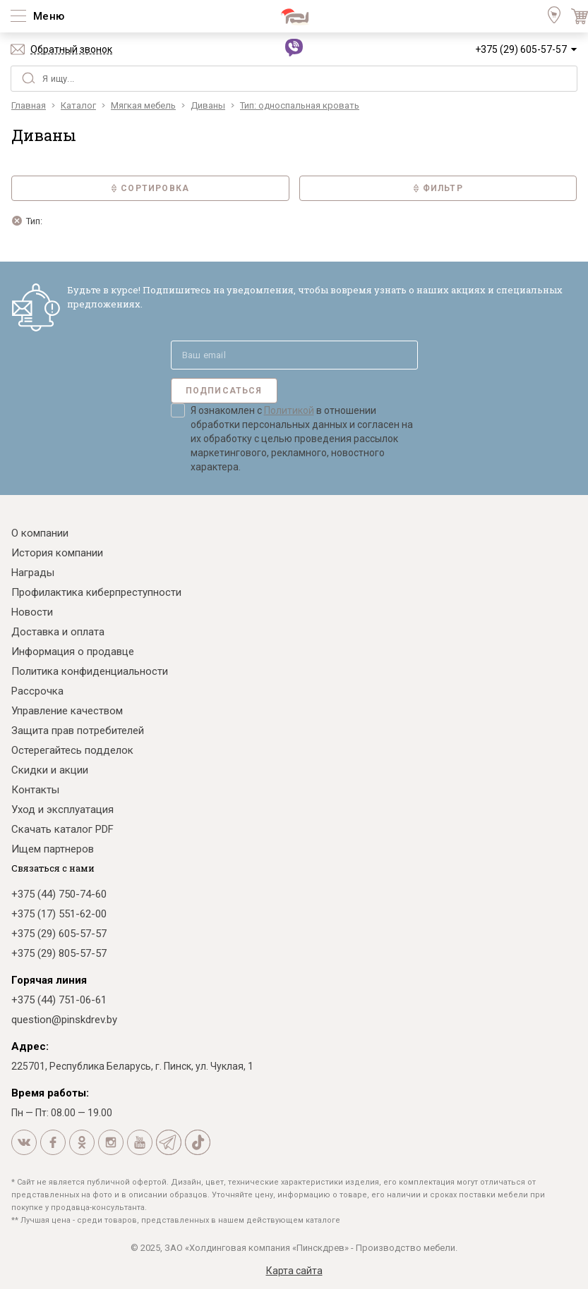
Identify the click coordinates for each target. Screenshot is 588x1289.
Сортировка (150, 188)
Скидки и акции (49, 770)
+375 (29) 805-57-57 (59, 953)
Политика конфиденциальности (89, 671)
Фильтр (438, 188)
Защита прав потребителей (77, 730)
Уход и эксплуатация (62, 809)
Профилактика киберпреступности (96, 592)
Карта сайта (294, 1270)
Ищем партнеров (52, 849)
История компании (57, 552)
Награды (32, 572)
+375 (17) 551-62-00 (59, 914)
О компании (39, 533)
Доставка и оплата (57, 631)
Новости (32, 612)
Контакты (35, 789)
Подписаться (224, 391)
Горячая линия (49, 980)
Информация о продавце (72, 651)
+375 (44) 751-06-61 (59, 1000)
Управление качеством (67, 710)
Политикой (289, 410)
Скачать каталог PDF (62, 829)
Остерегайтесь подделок (72, 750)
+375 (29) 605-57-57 (521, 49)
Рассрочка (37, 691)
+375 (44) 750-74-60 (59, 894)
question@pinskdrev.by (64, 1019)
